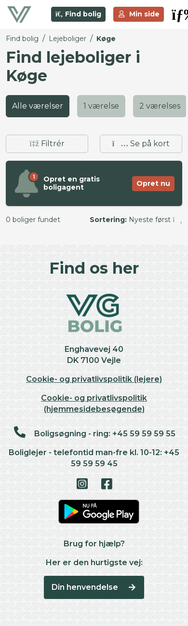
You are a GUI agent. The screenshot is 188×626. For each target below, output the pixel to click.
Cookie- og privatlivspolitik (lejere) (94, 379)
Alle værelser (37, 106)
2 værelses (159, 106)
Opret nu (153, 183)
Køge (106, 38)
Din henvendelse (94, 587)
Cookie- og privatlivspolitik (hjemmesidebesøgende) (94, 403)
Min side (139, 14)
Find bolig (78, 14)
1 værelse (101, 106)
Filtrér (47, 143)
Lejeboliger (67, 38)
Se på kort (141, 143)
